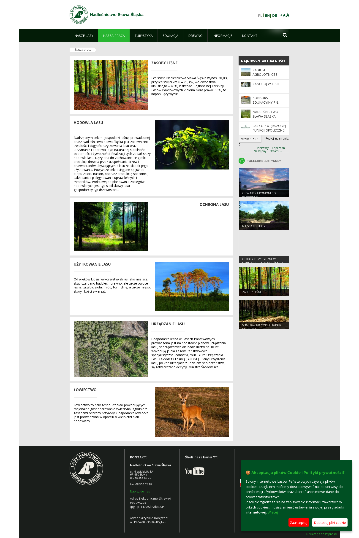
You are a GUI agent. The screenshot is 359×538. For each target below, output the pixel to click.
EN (267, 15)
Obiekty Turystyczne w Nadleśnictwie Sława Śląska (262, 262)
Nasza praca (83, 49)
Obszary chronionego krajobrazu (259, 196)
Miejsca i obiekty (253, 227)
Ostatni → (276, 151)
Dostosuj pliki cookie (330, 522)
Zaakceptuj (298, 522)
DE (274, 15)
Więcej (273, 512)
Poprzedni (279, 148)
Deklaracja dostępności (321, 534)
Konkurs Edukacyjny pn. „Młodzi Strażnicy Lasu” (269, 105)
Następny (260, 151)
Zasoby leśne (251, 293)
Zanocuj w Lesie (266, 84)
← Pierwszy (261, 148)
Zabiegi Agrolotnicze (265, 72)
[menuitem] (84, 35)
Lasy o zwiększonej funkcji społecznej (269, 128)
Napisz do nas (140, 491)
